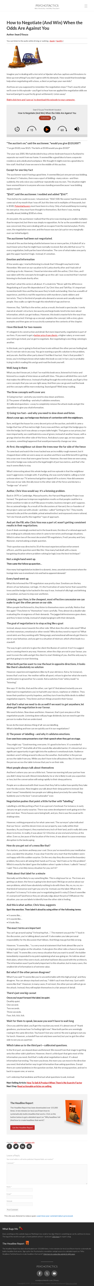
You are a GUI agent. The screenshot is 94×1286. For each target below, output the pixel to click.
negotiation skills (30, 1142)
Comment (10, 1163)
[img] (54, 118)
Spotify (59, 41)
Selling (15, 1142)
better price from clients (45, 335)
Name (9, 1187)
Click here (55, 1237)
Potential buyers (22, 206)
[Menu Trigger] (86, 5)
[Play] (47, 129)
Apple (52, 41)
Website (9, 1201)
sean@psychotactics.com (44, 1280)
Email (9, 1194)
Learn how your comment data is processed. (55, 1216)
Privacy (56, 1280)
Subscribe (45, 118)
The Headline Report (13, 1243)
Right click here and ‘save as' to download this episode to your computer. (41, 99)
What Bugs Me (10, 1228)
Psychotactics (47, 5)
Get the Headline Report (22, 1127)
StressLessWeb (71, 1283)
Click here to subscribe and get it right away (59, 1254)
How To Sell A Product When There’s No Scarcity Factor (54, 1082)
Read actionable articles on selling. (34, 1086)
